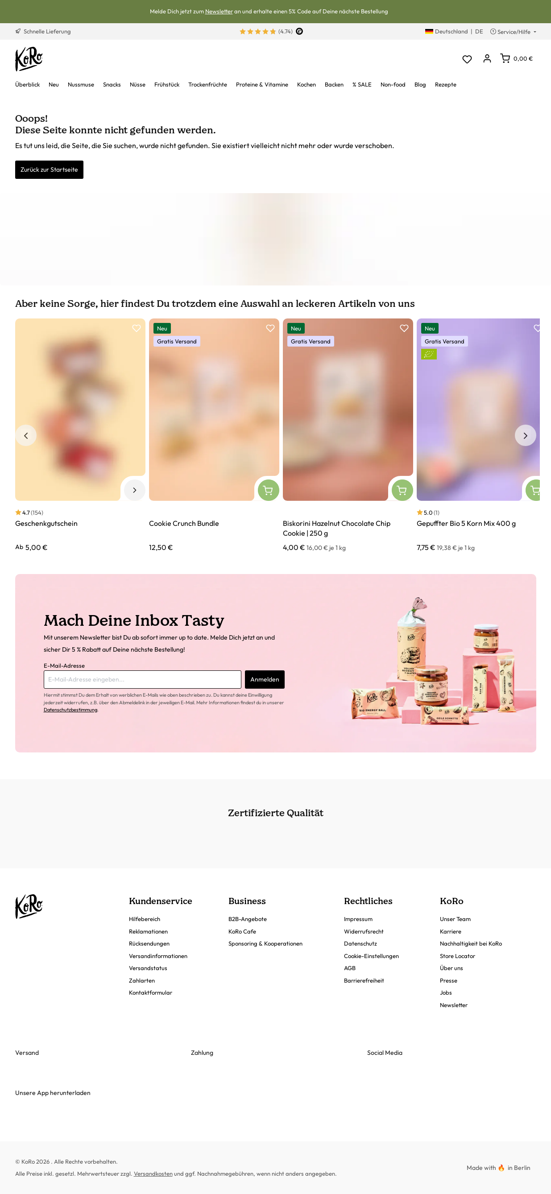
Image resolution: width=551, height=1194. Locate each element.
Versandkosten (153, 1173)
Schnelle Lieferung (43, 31)
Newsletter (219, 11)
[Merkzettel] (467, 59)
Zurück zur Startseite (49, 169)
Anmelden (264, 679)
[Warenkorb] (516, 58)
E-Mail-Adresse (64, 665)
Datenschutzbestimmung (70, 709)
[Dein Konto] (487, 59)
